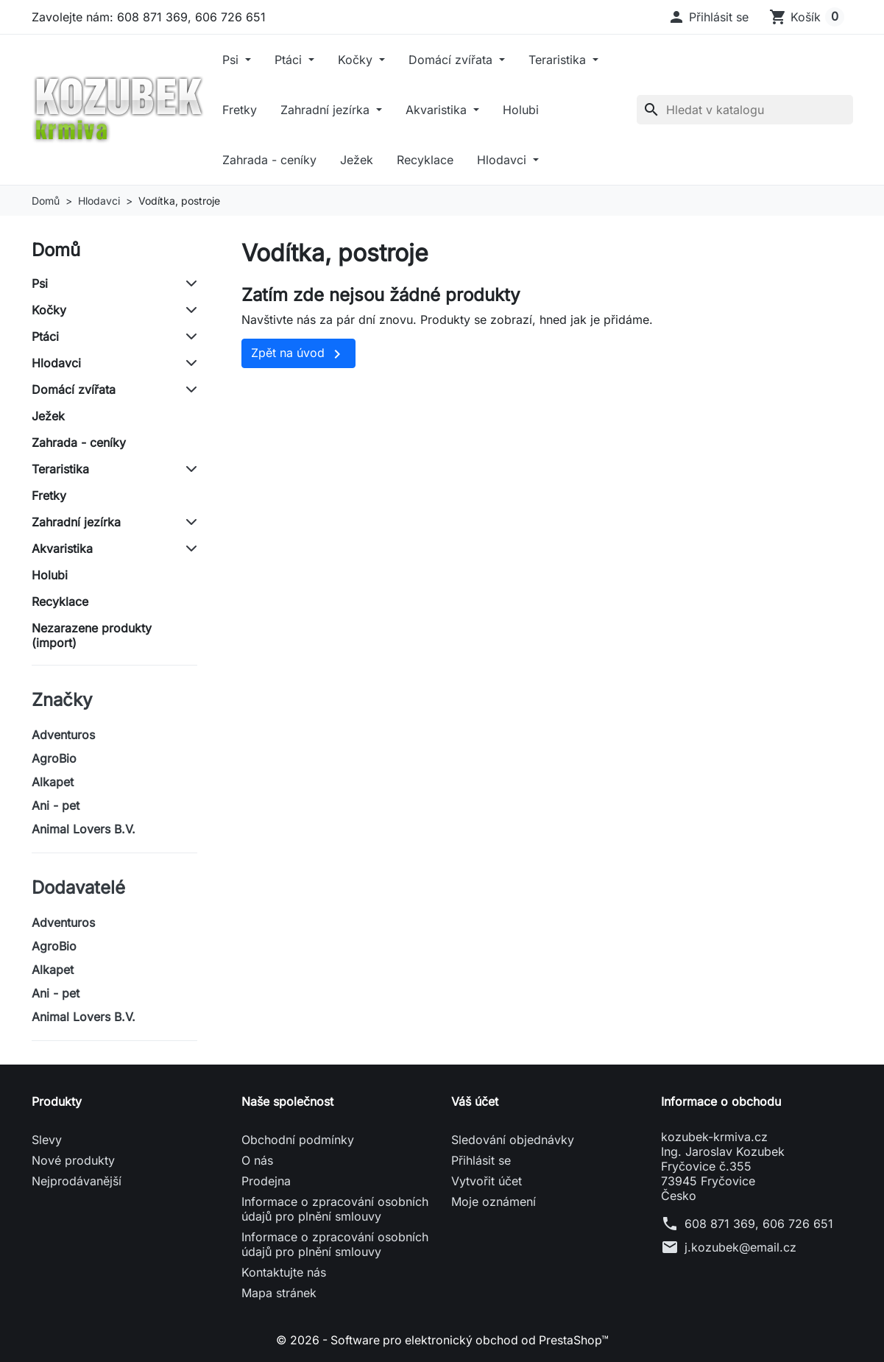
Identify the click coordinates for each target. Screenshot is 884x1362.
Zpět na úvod (298, 354)
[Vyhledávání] (745, 109)
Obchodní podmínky (297, 1139)
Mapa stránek (279, 1292)
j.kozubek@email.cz (740, 1247)
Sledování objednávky (512, 1139)
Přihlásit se (481, 1160)
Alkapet (53, 781)
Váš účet (474, 1101)
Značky (62, 699)
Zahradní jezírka (326, 109)
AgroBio (54, 758)
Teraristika (559, 59)
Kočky (357, 59)
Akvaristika (438, 109)
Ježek (356, 159)
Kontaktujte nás (283, 1272)
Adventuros (63, 734)
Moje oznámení (493, 1201)
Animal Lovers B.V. (83, 829)
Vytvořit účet (486, 1181)
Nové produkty (73, 1160)
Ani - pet (55, 805)
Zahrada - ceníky (269, 159)
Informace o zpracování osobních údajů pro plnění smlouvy (334, 1209)
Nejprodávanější (76, 1181)
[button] (708, 17)
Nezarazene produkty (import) (92, 635)
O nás (257, 1160)
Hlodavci (503, 159)
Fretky (239, 109)
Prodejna (266, 1181)
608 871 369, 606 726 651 (759, 1223)
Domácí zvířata (452, 59)
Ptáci (290, 59)
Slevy (47, 1139)
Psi (232, 59)
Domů (56, 250)
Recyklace (425, 159)
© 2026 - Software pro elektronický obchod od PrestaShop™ (442, 1340)
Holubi (521, 109)
